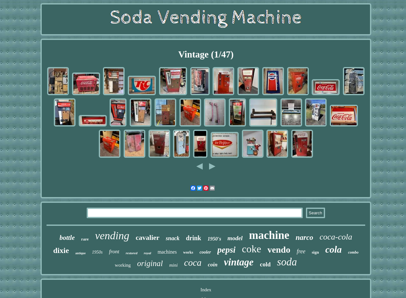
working (123, 265)
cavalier (148, 237)
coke (251, 249)
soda (287, 262)
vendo (278, 250)
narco (304, 237)
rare (85, 239)
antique (80, 253)
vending (112, 235)
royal (147, 253)
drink (193, 237)
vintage (239, 262)
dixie (61, 250)
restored (131, 253)
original (150, 263)
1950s (97, 252)
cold (265, 264)
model (235, 238)
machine (269, 235)
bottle (67, 237)
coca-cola (336, 236)
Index (205, 289)
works (188, 252)
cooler (205, 252)
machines (167, 252)
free (301, 251)
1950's (214, 238)
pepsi (226, 250)
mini (173, 265)
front (114, 251)
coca (193, 262)
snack (172, 238)
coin (212, 265)
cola (333, 249)
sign (315, 252)
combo (353, 252)
